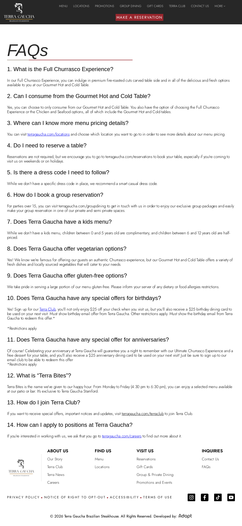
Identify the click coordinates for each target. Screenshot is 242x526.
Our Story (54, 459)
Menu (99, 459)
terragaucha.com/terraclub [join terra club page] (143, 413)
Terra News (55, 474)
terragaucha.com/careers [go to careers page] (122, 436)
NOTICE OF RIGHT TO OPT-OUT (75, 497)
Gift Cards (145, 467)
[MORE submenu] (224, 6)
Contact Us (210, 459)
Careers (53, 482)
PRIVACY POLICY (23, 497)
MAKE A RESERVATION (140, 17)
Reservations (146, 459)
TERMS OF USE (157, 497)
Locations (102, 467)
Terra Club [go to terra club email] (47, 309)
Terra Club (55, 467)
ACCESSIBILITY (124, 497)
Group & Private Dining (155, 474)
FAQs (206, 467)
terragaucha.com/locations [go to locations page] (48, 134)
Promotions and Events (154, 482)
